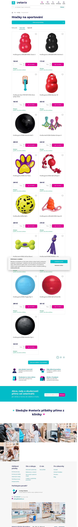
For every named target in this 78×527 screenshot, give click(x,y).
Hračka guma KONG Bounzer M (49, 95)
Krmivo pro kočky (16, 474)
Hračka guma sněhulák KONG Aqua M (51, 216)
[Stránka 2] (64, 357)
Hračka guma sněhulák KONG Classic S (24, 54)
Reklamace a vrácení (31, 472)
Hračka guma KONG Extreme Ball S (23, 135)
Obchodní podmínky (31, 469)
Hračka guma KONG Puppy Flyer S (23, 297)
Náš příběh (42, 469)
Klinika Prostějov (58, 472)
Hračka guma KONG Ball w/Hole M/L (50, 297)
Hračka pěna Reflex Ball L (20, 216)
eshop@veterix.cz (18, 499)
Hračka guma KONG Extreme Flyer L (23, 337)
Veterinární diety (16, 476)
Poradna (56, 474)
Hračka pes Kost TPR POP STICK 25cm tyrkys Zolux (24, 95)
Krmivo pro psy (16, 471)
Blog (55, 477)
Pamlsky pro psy (16, 479)
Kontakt (56, 469)
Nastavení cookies (59, 265)
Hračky (18, 12)
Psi (15, 12)
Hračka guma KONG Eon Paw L (22, 176)
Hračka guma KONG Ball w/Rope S (49, 176)
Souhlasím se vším (59, 261)
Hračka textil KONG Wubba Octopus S (51, 135)
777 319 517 (16, 497)
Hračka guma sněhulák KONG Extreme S (51, 54)
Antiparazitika (15, 481)
